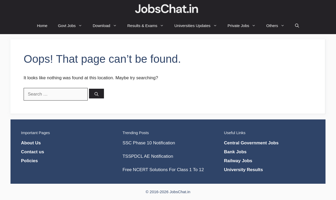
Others (278, 25)
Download (107, 25)
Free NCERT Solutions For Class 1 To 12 (163, 169)
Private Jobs (244, 25)
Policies (29, 160)
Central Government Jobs (251, 142)
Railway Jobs (238, 160)
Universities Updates (198, 25)
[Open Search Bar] (297, 25)
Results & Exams (148, 25)
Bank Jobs (235, 151)
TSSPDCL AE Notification (148, 156)
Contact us (32, 151)
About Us (31, 142)
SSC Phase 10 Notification (149, 142)
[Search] (96, 93)
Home (42, 25)
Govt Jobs (73, 25)
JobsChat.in (180, 192)
